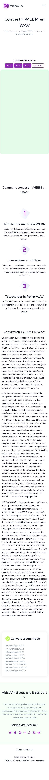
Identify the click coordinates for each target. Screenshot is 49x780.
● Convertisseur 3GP (14, 645)
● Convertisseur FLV (14, 652)
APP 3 (27, 65)
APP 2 (18, 65)
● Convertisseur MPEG (15, 664)
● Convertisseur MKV (15, 655)
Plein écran (38, 65)
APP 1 (9, 65)
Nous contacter (37, 760)
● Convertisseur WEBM (16, 667)
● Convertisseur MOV (15, 658)
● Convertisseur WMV (15, 670)
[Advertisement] (24, 44)
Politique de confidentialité (17, 760)
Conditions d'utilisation (24, 757)
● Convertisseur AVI (14, 648)
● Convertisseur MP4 (15, 661)
